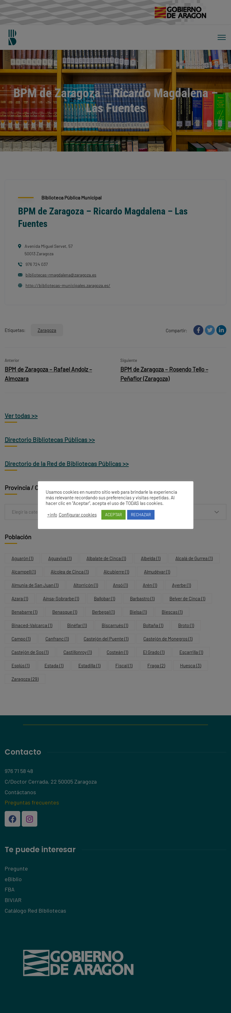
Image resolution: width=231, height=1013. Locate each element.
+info (52, 514)
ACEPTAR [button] (113, 514)
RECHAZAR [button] (141, 514)
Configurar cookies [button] (78, 514)
